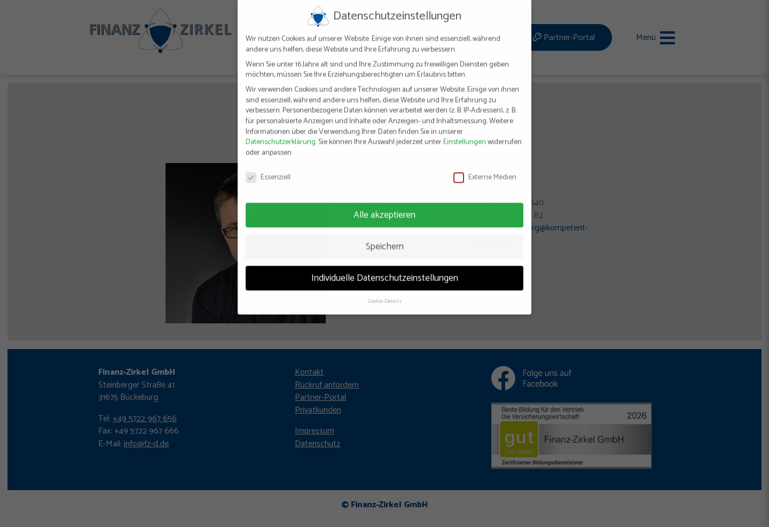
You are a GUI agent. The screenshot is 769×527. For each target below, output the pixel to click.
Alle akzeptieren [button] (384, 206)
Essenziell (268, 169)
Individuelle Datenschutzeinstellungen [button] (384, 269)
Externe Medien (484, 169)
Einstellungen (464, 134)
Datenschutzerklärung (281, 134)
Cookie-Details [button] (385, 293)
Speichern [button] (385, 237)
